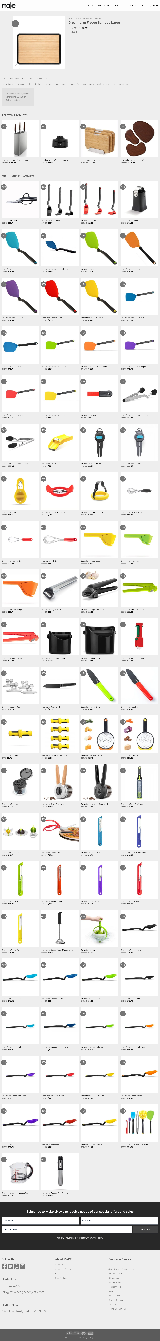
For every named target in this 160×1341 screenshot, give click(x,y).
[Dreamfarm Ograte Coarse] (99, 734)
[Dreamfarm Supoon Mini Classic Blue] (60, 1025)
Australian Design (63, 1269)
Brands (118, 5)
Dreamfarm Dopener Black (91, 464)
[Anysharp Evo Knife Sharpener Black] (60, 138)
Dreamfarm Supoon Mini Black (132, 999)
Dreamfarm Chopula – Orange (132, 269)
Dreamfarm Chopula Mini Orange (94, 367)
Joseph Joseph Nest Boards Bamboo (95, 160)
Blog (57, 1273)
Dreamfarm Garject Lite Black (92, 610)
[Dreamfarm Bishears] (20, 199)
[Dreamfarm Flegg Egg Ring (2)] (99, 491)
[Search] (143, 5)
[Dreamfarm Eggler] (20, 491)
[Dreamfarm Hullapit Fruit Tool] (139, 636)
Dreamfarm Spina (88, 950)
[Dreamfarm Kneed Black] (60, 685)
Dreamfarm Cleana (88, 415)
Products (104, 5)
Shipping (112, 1291)
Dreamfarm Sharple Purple (91, 901)
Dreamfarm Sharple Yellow (12, 950)
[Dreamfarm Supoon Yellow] (99, 1123)
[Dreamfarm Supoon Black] (139, 928)
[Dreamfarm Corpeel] (60, 442)
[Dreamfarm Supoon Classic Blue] (60, 977)
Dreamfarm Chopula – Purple (13, 318)
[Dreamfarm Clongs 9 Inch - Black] (20, 442)
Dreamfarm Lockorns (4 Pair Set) (54, 755)
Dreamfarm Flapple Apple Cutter (54, 512)
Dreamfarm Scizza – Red (51, 853)
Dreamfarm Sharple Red (130, 901)
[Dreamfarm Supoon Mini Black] (139, 977)
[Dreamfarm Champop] (139, 199)
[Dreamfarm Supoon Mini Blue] (20, 1025)
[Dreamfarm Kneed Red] (139, 685)
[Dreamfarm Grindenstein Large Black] (99, 636)
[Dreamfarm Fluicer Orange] (20, 588)
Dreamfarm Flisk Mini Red (12, 561)
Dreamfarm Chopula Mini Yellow (54, 415)
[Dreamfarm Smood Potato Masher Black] (60, 928)
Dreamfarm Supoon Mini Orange (133, 1047)
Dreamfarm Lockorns (10, 755)
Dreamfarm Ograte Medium (131, 755)
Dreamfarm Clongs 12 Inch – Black (134, 415)
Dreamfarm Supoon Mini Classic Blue (56, 1047)
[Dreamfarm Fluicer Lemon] (99, 539)
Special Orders (114, 1287)
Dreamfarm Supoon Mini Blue (13, 1047)
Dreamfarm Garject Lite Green (132, 610)
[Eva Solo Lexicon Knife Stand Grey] (20, 138)
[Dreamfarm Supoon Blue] (20, 977)
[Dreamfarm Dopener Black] (99, 442)
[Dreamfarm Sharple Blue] (99, 831)
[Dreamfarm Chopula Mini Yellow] (60, 393)
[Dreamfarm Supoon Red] (60, 1123)
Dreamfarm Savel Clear (11, 853)
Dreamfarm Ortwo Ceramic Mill (53, 804)
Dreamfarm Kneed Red (129, 707)
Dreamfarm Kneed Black (51, 707)
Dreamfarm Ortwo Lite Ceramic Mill (94, 804)
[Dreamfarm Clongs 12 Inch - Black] (139, 393)
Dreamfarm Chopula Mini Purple (133, 367)
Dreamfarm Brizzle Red (90, 221)
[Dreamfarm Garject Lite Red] (20, 636)
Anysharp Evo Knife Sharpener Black (56, 160)
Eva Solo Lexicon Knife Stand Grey (15, 160)
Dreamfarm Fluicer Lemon (91, 561)
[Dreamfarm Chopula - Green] (99, 247)
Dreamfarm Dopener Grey (131, 464)
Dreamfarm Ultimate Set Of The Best (135, 1144)
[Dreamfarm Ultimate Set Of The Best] (139, 1123)
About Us (59, 1265)
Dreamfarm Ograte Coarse (91, 755)
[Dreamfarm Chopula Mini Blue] (139, 296)
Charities (112, 1304)
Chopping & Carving (92, 19)
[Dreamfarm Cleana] (99, 393)
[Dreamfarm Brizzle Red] (99, 199)
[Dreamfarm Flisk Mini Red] (20, 539)
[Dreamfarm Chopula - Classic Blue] (60, 247)
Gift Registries (114, 1282)
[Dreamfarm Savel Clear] (20, 831)
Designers (131, 5)
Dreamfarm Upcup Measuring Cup (15, 1193)
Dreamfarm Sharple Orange (52, 901)
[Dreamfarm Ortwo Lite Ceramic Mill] (99, 782)
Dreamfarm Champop (129, 221)
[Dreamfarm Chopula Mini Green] (60, 345)
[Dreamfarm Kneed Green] (99, 685)
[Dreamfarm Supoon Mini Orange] (139, 1025)
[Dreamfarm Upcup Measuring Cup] (20, 1171)
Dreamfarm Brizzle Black (51, 221)
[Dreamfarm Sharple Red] (139, 880)
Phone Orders (114, 1295)
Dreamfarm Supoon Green (91, 999)
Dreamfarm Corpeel (49, 464)
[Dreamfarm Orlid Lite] (20, 782)
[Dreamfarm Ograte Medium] (139, 734)
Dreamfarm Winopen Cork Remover (55, 1193)
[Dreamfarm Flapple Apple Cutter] (60, 491)
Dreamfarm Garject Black (51, 610)
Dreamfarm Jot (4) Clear (11, 707)
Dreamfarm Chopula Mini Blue (132, 318)
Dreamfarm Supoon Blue (11, 999)
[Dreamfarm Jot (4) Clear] (20, 685)
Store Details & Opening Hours (121, 1269)
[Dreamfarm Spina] (99, 928)
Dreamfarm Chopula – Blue (12, 269)
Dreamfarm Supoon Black (131, 950)
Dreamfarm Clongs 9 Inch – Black (15, 464)
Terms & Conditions (117, 1309)
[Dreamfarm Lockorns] (20, 734)
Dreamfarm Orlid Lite (10, 804)
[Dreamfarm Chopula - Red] (60, 296)
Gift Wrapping (114, 1278)
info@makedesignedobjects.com (23, 1292)
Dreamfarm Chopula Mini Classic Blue (16, 367)
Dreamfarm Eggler (9, 512)
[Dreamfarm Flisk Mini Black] (139, 491)
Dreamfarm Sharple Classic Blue (133, 853)
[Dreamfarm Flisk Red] (60, 539)
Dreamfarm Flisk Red (50, 561)
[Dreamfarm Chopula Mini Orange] (99, 345)
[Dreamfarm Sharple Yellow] (20, 928)
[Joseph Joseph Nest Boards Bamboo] (99, 138)
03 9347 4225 (11, 1286)
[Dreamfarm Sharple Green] (20, 880)
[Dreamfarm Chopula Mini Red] (20, 393)
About (90, 5)
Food (78, 19)
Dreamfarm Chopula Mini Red (13, 415)
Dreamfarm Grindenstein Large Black (95, 658)
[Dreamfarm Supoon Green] (99, 977)
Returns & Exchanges (117, 1300)
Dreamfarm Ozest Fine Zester (132, 804)
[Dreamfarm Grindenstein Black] (60, 636)
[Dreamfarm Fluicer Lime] (139, 539)
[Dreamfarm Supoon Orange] (139, 1074)
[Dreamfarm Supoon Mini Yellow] (99, 1074)
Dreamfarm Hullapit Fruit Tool (132, 658)
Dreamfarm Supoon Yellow (91, 1144)
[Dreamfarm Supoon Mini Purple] (20, 1074)
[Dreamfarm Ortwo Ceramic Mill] (60, 782)
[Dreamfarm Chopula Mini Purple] (139, 345)
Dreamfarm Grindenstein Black (53, 658)
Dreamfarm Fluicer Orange (12, 610)
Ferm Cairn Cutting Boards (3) (132, 160)
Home (71, 19)
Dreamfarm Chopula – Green (92, 269)
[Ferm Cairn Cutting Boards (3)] (139, 138)
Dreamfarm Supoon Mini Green (93, 1047)
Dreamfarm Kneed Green (90, 707)
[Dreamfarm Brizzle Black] (60, 199)
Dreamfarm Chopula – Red (52, 318)
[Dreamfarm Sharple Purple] (99, 880)
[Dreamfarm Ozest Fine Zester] (139, 782)
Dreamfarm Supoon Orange (131, 1096)
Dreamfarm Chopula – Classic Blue (55, 269)
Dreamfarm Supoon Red (51, 1144)
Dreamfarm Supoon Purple (12, 1144)
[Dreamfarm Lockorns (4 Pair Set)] (60, 734)
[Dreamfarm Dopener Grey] (139, 442)
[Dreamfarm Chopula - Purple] (20, 296)
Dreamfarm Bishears (10, 221)
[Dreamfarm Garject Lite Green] (139, 588)
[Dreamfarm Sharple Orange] (60, 880)
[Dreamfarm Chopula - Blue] (20, 247)
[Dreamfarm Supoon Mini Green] (99, 1025)
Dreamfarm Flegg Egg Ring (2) (92, 512)
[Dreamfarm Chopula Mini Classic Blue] (20, 345)
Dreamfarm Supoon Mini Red (53, 1096)
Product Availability (117, 1273)
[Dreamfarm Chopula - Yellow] (99, 296)
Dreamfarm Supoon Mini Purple (14, 1096)
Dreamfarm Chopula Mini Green (54, 367)
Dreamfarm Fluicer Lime (130, 561)
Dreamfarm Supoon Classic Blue (54, 999)
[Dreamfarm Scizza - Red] (60, 831)
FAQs (110, 1265)
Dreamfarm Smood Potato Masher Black (57, 950)
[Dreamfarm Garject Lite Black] (99, 588)
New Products (61, 1278)
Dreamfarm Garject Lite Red (12, 658)
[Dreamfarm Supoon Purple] (20, 1123)
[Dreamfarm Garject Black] (60, 588)
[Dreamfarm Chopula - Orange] (139, 247)
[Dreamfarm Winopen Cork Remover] (60, 1171)
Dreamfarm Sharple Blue (90, 853)
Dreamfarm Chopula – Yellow (92, 318)
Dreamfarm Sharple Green (12, 901)
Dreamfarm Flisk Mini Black (131, 512)
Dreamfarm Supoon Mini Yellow (93, 1096)
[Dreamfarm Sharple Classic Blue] (139, 831)
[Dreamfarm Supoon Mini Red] (60, 1074)
